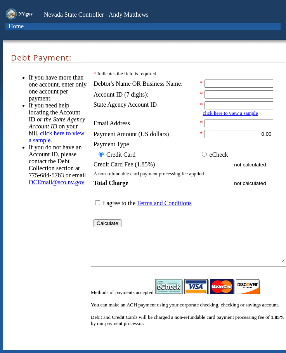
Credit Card (120, 154)
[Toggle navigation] (35, 28)
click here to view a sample (230, 113)
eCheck (218, 154)
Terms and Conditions (164, 203)
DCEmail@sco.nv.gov (56, 182)
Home (14, 26)
